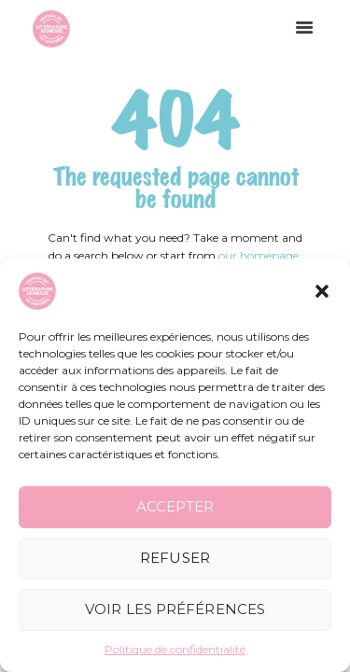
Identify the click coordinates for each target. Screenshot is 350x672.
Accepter (175, 506)
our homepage (258, 255)
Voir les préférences (175, 609)
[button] (322, 291)
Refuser (175, 558)
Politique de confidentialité (175, 649)
